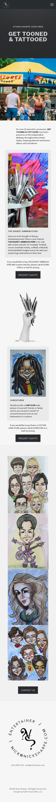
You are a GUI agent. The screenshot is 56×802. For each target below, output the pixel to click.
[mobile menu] (52, 4)
